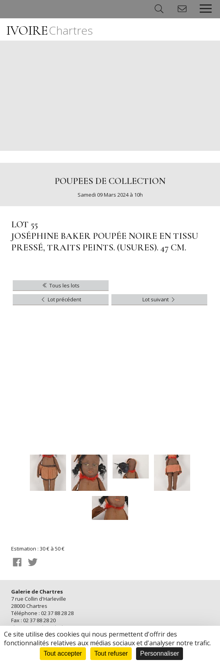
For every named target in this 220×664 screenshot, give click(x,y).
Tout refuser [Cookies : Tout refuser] (111, 653)
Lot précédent (60, 299)
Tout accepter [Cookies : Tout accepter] (63, 653)
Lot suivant (159, 299)
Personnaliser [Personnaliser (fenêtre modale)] (159, 653)
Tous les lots (60, 285)
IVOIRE (49, 30)
